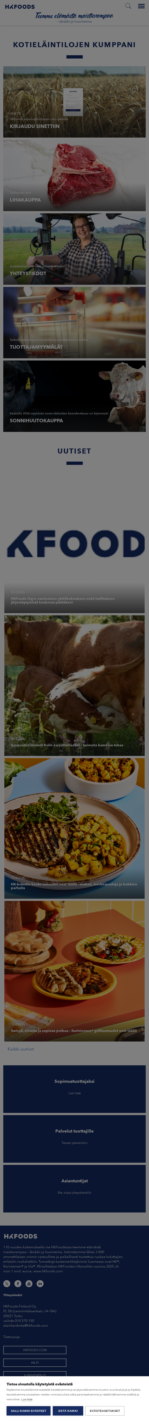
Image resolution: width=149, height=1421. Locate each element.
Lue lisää (26, 1399)
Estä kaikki (68, 1410)
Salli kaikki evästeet (28, 1410)
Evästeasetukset (105, 1410)
